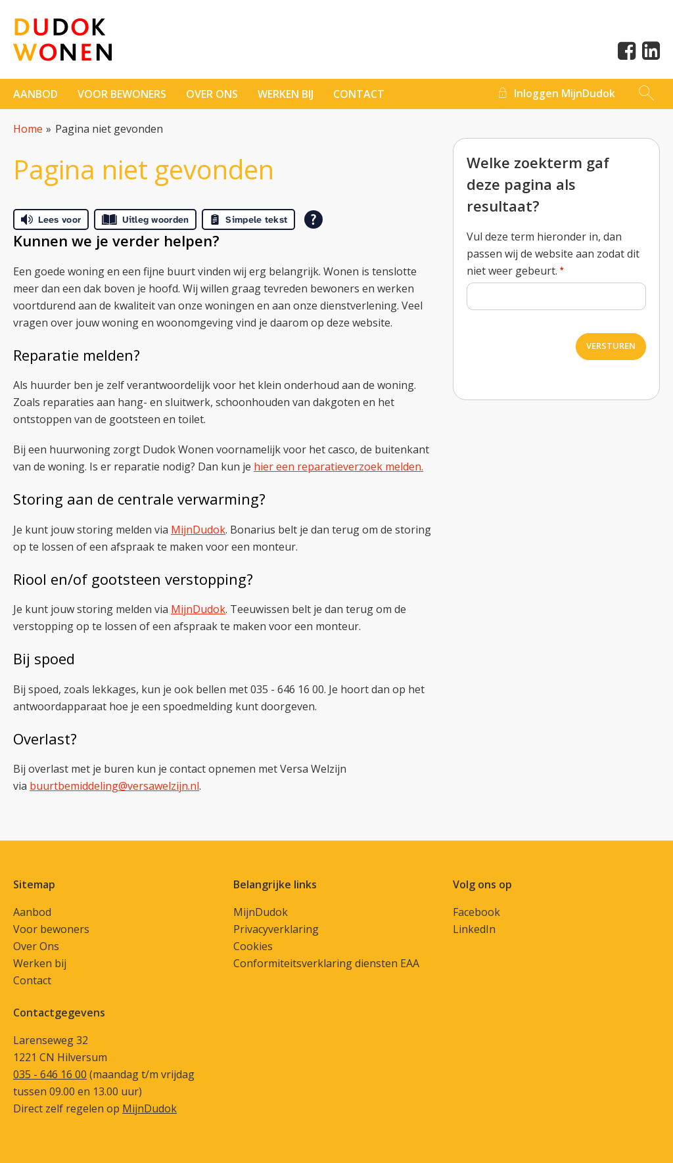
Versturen (611, 346)
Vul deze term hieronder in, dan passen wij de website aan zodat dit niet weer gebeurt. (553, 253)
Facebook (476, 912)
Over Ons (36, 946)
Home (28, 129)
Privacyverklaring (276, 929)
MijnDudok (198, 529)
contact (358, 94)
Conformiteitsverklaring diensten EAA (326, 963)
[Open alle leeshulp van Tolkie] (313, 219)
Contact (32, 980)
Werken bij (285, 94)
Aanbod (35, 94)
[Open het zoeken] (646, 94)
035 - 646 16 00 (50, 1074)
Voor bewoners (122, 94)
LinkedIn (474, 929)
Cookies (253, 946)
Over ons (212, 94)
